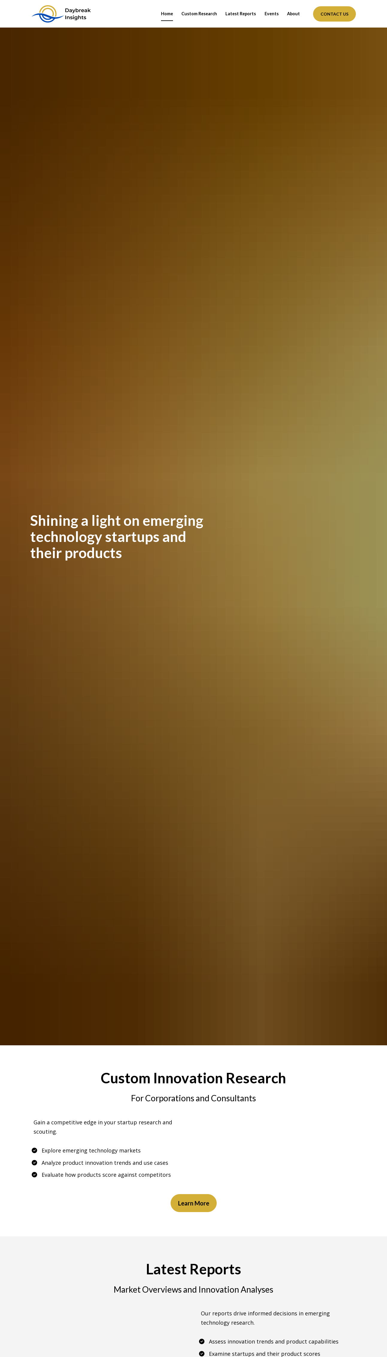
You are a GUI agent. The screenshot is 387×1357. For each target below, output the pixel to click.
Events (272, 13)
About (293, 13)
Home (167, 13)
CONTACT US (334, 13)
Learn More (193, 1202)
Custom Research (199, 13)
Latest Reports (240, 13)
